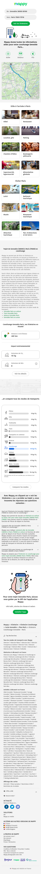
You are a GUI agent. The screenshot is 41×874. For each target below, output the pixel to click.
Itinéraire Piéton (15, 642)
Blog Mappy (7, 840)
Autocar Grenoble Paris (11, 315)
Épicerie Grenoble (27, 736)
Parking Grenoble (9, 705)
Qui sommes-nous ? (9, 836)
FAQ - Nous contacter (10, 851)
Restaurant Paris (16, 740)
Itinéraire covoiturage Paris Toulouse (24, 676)
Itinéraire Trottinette (20, 649)
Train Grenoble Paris (10, 313)
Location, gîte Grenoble (10, 702)
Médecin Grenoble (16, 709)
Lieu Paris (32, 774)
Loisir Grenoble (19, 730)
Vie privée (21, 849)
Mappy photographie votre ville (13, 854)
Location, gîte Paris (9, 749)
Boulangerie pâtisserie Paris (27, 767)
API (4, 814)
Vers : (15, 17)
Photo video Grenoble (11, 723)
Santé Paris (7, 757)
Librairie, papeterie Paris (21, 776)
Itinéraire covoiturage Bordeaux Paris (14, 678)
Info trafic (6, 784)
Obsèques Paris (19, 746)
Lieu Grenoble (20, 738)
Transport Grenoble (29, 700)
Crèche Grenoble (15, 736)
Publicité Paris (12, 761)
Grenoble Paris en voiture (12, 311)
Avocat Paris (20, 755)
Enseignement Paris (9, 765)
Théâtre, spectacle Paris (23, 765)
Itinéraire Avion (8, 649)
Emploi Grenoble (26, 717)
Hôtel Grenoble (8, 692)
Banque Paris (33, 776)
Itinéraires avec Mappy (10, 655)
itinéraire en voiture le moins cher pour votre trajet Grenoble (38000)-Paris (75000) (20, 517)
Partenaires (12, 842)
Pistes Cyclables (15, 784)
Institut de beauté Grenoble (12, 717)
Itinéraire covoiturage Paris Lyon (22, 661)
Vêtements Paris (20, 770)
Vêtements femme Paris (18, 757)
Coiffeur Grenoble (16, 698)
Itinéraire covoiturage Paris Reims (13, 684)
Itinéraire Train (23, 645)
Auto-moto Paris (12, 744)
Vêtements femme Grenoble (19, 721)
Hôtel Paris (7, 740)
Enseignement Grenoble (26, 723)
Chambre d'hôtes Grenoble (26, 702)
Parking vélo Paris (25, 759)
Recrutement (7, 838)
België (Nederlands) (11, 827)
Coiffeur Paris (23, 744)
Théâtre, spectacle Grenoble (12, 715)
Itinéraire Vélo (26, 642)
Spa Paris (16, 753)
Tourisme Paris (29, 763)
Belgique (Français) (10, 825)
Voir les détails (20, 374)
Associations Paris (20, 751)
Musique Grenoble (30, 713)
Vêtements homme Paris (11, 767)
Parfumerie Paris (22, 761)
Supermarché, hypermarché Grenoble (15, 725)
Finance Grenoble (9, 730)
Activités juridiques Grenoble (19, 734)
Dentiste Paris (28, 772)
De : (17, 11)
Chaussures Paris (9, 770)
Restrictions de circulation (11, 786)
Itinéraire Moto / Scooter (19, 647)
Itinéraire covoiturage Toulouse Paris (21, 671)
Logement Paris (8, 774)
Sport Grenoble (27, 709)
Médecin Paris (31, 757)
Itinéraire (6, 642)
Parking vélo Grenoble (11, 707)
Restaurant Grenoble (20, 692)
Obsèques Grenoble (16, 700)
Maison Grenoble (15, 694)
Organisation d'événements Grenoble (26, 705)
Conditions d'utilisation (10, 849)
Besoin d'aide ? (9, 796)
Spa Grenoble (30, 738)
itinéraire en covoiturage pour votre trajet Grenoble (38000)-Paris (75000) (20, 555)
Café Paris (11, 751)
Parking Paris (19, 749)
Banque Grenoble (28, 728)
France (7, 823)
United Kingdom (9, 829)
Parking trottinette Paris (11, 778)
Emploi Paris (15, 759)
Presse (6, 842)
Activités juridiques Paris (15, 772)
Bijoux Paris (7, 759)
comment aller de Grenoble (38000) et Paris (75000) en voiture (18, 531)
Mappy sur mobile (9, 816)
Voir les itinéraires (20, 24)
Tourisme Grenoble (9, 738)
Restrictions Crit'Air (27, 784)
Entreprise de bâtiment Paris (16, 742)
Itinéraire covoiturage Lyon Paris (18, 667)
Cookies (27, 849)
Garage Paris (26, 740)
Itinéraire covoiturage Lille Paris (18, 657)
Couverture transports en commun (14, 853)
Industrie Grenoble (16, 728)
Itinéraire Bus (32, 647)
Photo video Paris (18, 763)
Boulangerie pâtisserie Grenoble (20, 719)
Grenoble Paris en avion (12, 317)
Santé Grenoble (23, 707)
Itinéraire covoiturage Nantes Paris (14, 663)
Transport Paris (30, 746)
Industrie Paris (8, 776)
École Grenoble (32, 721)
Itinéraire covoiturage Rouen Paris (24, 682)
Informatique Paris (31, 755)
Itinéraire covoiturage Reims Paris (13, 673)
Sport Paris (17, 774)
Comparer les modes (20, 487)
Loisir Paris (25, 774)
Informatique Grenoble (17, 713)
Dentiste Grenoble (27, 715)
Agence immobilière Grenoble (19, 696)
